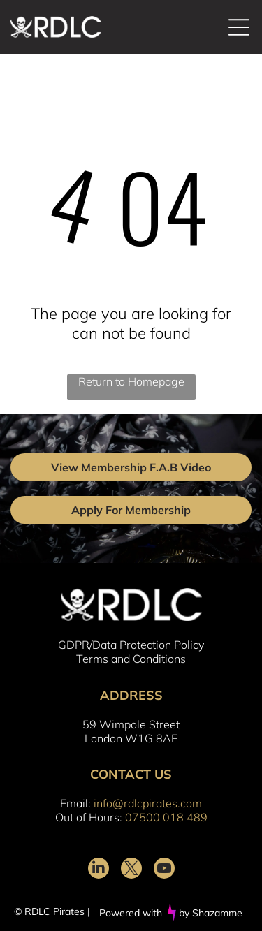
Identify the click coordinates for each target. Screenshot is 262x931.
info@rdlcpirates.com (148, 803)
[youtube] (164, 870)
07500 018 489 (166, 817)
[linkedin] (98, 870)
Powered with (130, 913)
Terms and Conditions (131, 659)
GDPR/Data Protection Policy (131, 645)
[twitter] (131, 870)
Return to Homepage (131, 381)
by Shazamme (210, 913)
